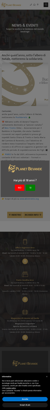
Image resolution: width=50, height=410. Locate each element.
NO (19, 188)
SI (30, 188)
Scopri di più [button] (25, 405)
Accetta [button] (25, 399)
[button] (47, 377)
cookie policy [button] (11, 388)
